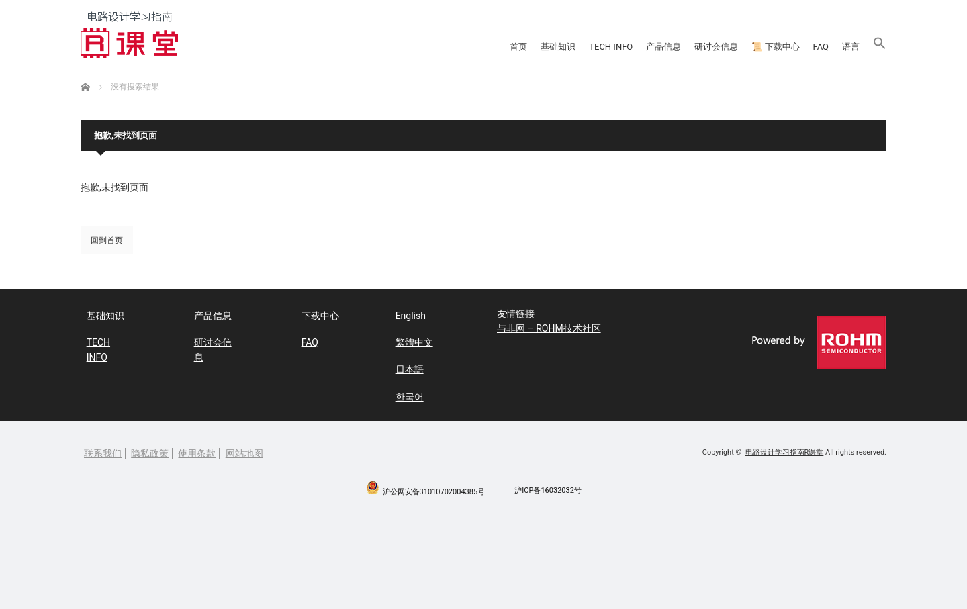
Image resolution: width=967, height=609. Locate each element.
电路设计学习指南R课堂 (784, 446)
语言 (818, 46)
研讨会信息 (595, 46)
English (404, 315)
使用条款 (197, 447)
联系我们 (103, 447)
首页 (283, 46)
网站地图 (244, 447)
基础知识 (349, 46)
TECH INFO (431, 46)
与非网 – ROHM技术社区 (549, 330)
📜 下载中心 (688, 46)
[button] (869, 47)
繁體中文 (408, 340)
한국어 (403, 390)
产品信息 (513, 46)
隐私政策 (150, 447)
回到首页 (107, 240)
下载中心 (314, 315)
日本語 (403, 365)
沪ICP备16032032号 (548, 484)
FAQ (764, 46)
